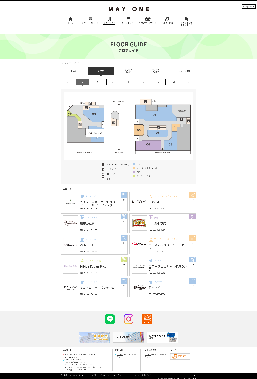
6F (159, 81)
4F (128, 81)
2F (98, 81)
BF (67, 81)
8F (189, 81)
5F (144, 81)
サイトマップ (134, 375)
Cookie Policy (191, 375)
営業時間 (120, 354)
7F (174, 81)
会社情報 (64, 375)
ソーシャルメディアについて (118, 375)
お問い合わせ (146, 375)
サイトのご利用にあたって (96, 375)
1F (83, 81)
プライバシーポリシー (77, 375)
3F (113, 81)
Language (247, 6)
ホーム (63, 63)
